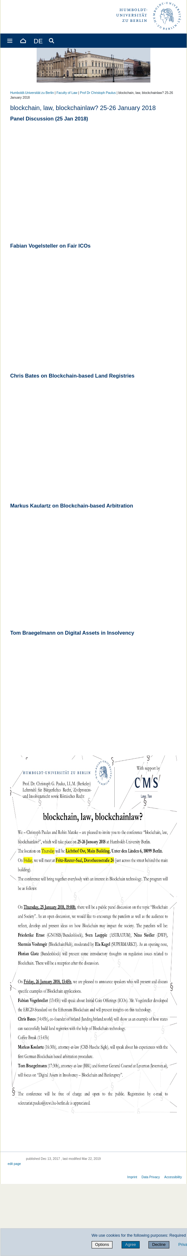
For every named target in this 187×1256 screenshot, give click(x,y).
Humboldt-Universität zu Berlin (32, 93)
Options (102, 1244)
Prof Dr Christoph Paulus (98, 93)
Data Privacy (151, 1177)
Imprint (132, 1177)
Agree (130, 1244)
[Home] (22, 41)
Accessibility (173, 1177)
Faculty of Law (67, 93)
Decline (159, 1244)
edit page (14, 1164)
